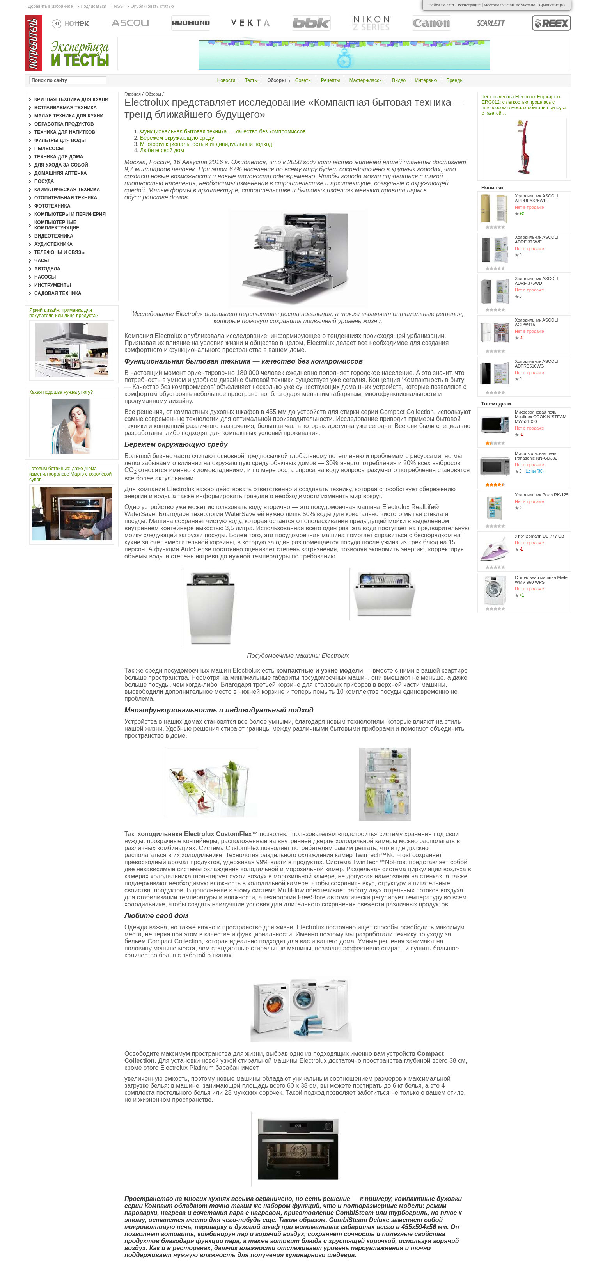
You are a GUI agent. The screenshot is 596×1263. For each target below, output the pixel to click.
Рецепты (330, 80)
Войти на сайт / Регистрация (455, 4)
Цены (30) (535, 471)
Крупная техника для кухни (71, 99)
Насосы (45, 277)
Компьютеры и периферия (70, 214)
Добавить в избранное (50, 6)
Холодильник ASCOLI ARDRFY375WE (536, 198)
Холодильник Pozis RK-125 (542, 494)
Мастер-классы (366, 80)
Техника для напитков (64, 132)
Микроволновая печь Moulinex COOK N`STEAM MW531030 (540, 417)
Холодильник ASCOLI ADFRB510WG (536, 363)
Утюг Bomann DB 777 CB (539, 536)
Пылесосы (49, 148)
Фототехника (52, 206)
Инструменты (52, 285)
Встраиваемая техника (65, 107)
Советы (303, 80)
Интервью (426, 80)
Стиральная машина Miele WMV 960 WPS (541, 579)
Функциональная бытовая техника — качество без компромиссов (223, 131)
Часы (41, 260)
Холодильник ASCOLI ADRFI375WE (536, 239)
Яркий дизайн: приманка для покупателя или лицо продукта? (63, 312)
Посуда (44, 181)
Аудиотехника (53, 244)
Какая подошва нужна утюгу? (61, 392)
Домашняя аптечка (60, 173)
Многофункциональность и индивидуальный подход (206, 144)
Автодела (47, 269)
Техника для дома (58, 157)
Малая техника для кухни (68, 116)
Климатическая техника (67, 189)
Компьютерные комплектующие (56, 225)
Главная (132, 94)
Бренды (455, 80)
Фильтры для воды (60, 140)
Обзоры (153, 94)
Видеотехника (53, 236)
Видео (399, 80)
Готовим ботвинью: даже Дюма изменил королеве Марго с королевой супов (70, 474)
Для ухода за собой (61, 165)
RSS (118, 6)
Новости (226, 80)
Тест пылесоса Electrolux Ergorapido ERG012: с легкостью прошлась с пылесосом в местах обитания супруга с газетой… (524, 105)
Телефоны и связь (59, 252)
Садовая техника (58, 293)
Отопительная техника (65, 198)
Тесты (251, 80)
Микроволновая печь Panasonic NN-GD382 (536, 455)
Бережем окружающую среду (177, 138)
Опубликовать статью (152, 6)
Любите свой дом (162, 150)
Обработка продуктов (64, 124)
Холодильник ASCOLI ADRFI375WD (536, 281)
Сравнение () (552, 4)
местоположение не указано (510, 4)
